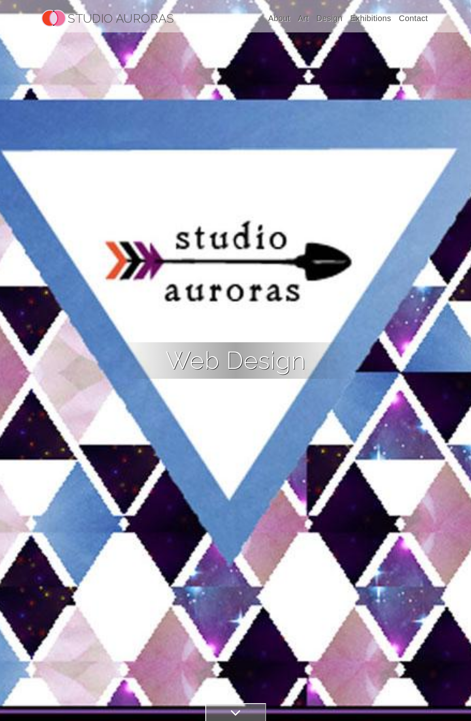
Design (329, 18)
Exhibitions (370, 18)
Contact (413, 18)
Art (303, 18)
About (279, 18)
